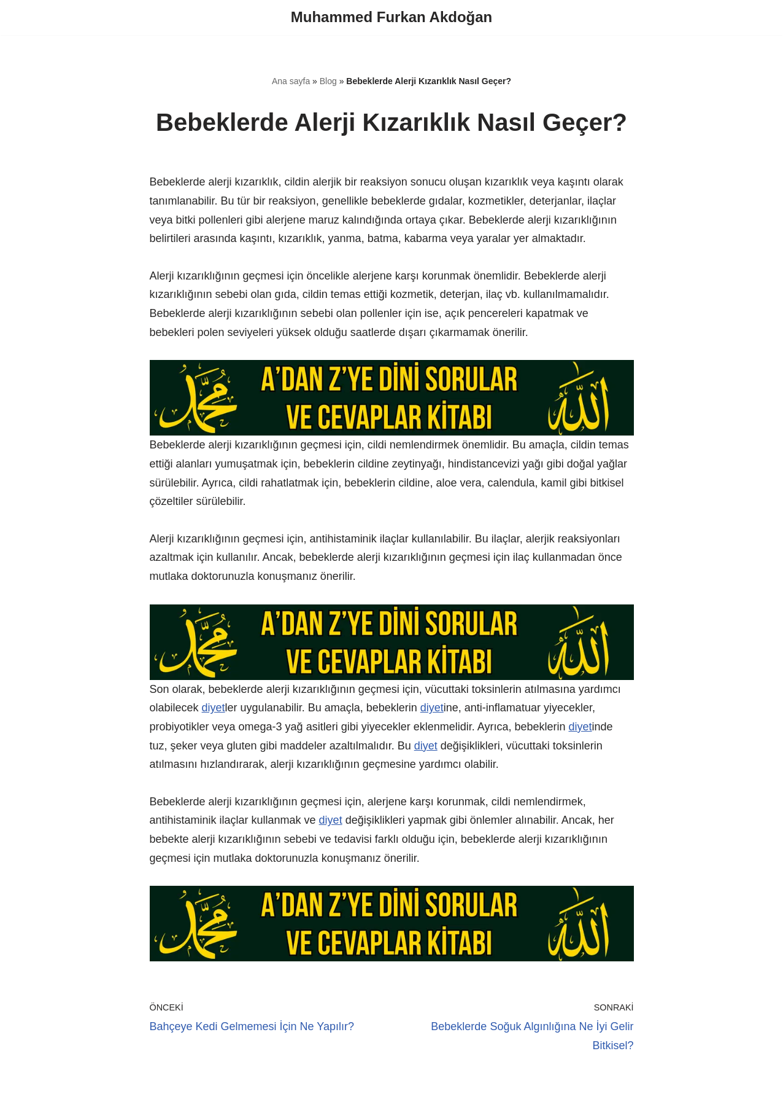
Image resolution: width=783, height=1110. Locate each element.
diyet (213, 708)
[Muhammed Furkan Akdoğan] (391, 17)
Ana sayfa (291, 81)
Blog (328, 81)
